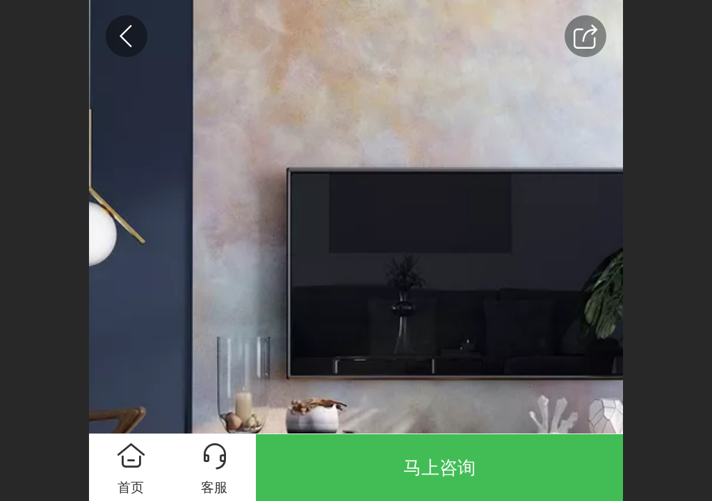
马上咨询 (439, 467)
